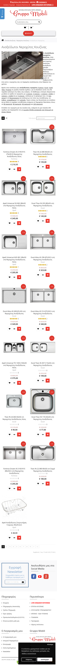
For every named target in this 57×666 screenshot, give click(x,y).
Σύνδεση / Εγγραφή (9, 5)
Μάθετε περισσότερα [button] (29, 653)
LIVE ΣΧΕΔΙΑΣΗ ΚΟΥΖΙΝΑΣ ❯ (42, 4)
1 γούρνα (29, 94)
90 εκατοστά (17, 104)
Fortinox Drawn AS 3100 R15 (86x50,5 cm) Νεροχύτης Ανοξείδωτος (14, 471)
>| (37, 547)
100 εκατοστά (38, 104)
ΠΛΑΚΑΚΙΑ (34, 617)
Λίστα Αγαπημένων (9, 648)
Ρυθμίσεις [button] (29, 659)
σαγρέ (4, 98)
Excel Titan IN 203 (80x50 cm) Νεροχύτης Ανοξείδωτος (43, 204)
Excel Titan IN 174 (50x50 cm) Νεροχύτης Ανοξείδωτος (43, 418)
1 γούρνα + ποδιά (47, 94)
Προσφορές (35, 621)
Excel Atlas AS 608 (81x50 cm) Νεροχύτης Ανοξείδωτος (14, 312)
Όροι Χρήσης (7, 614)
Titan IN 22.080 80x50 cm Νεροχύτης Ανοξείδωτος (42, 153)
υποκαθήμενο (11, 100)
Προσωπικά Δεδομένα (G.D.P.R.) (13, 617)
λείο (49, 96)
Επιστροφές (7, 644)
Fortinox (41, 88)
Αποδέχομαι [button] (45, 659)
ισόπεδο (23, 100)
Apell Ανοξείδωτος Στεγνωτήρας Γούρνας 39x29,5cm (14, 523)
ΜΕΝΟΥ (28, 33)
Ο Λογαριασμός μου (9, 637)
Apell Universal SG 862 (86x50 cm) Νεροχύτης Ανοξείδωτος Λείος (14, 205)
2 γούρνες (36, 94)
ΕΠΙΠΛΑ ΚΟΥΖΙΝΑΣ (37, 606)
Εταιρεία (6, 603)
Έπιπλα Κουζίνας (10, 40)
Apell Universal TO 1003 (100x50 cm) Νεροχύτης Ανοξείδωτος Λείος (14, 365)
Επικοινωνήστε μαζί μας (11, 621)
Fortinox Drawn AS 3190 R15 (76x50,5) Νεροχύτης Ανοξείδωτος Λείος (14, 154)
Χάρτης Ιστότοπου (37, 625)
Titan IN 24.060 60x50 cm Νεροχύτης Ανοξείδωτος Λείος (14, 418)
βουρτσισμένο (14, 98)
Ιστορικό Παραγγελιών (10, 641)
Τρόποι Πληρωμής (9, 610)
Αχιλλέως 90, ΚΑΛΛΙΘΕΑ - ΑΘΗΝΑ (23, 2)
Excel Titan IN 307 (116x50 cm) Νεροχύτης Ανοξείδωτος (42, 364)
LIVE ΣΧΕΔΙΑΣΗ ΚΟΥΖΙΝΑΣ (40, 603)
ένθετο (4, 100)
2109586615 (42, 2)
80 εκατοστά (8, 104)
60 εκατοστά (26, 104)
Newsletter (6, 651)
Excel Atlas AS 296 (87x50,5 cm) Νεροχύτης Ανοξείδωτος (43, 258)
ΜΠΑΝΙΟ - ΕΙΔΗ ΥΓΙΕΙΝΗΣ (39, 614)
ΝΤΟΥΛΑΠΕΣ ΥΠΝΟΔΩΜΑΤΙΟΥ (41, 610)
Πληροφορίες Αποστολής (11, 606)
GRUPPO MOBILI (6, 660)
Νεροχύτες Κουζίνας (23, 40)
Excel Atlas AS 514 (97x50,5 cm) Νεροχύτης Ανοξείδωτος (43, 312)
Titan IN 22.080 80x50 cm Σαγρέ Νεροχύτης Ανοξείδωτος (43, 470)
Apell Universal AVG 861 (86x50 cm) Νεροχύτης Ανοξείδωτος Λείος (14, 259)
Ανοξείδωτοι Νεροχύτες (37, 40)
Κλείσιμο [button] (50, 644)
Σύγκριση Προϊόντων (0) (23, 5)
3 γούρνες (21, 96)
